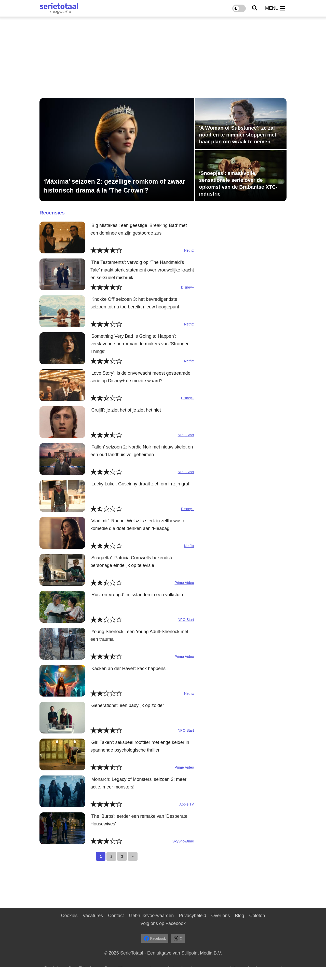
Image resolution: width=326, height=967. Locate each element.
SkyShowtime (183, 841)
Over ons (220, 915)
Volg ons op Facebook (163, 923)
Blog (239, 915)
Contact (116, 915)
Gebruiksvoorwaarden (151, 915)
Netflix (189, 250)
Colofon (257, 915)
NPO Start (186, 435)
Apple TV (186, 804)
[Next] (133, 856)
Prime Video (184, 583)
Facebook (155, 938)
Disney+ (187, 287)
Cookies (69, 915)
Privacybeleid (192, 915)
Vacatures (93, 915)
